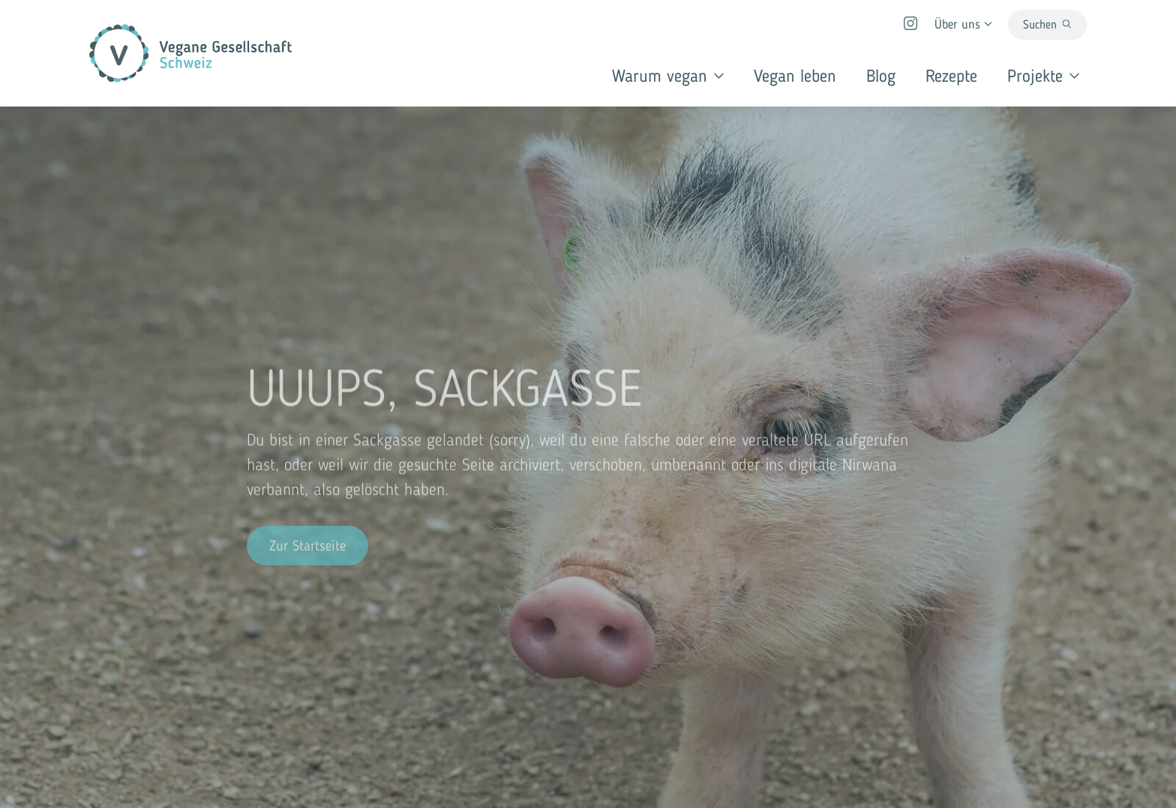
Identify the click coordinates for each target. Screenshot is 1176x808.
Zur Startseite (307, 547)
